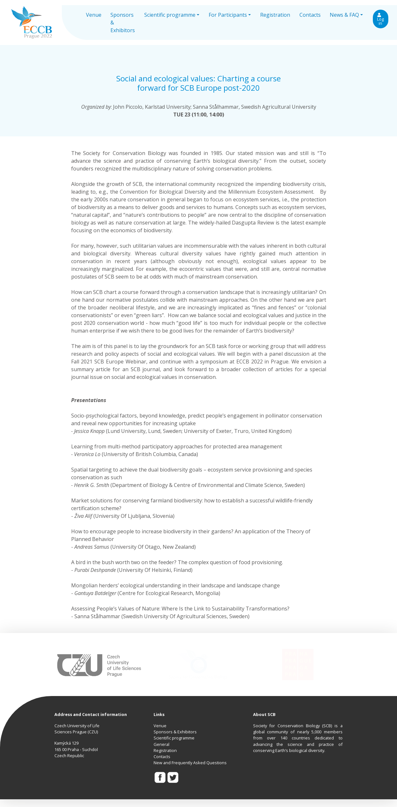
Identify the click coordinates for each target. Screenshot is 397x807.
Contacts (310, 14)
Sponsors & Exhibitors (122, 22)
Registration (275, 14)
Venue (93, 14)
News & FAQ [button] (344, 14)
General (161, 744)
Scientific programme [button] (169, 14)
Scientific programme (174, 738)
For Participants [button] (228, 14)
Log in (380, 19)
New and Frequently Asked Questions (190, 763)
